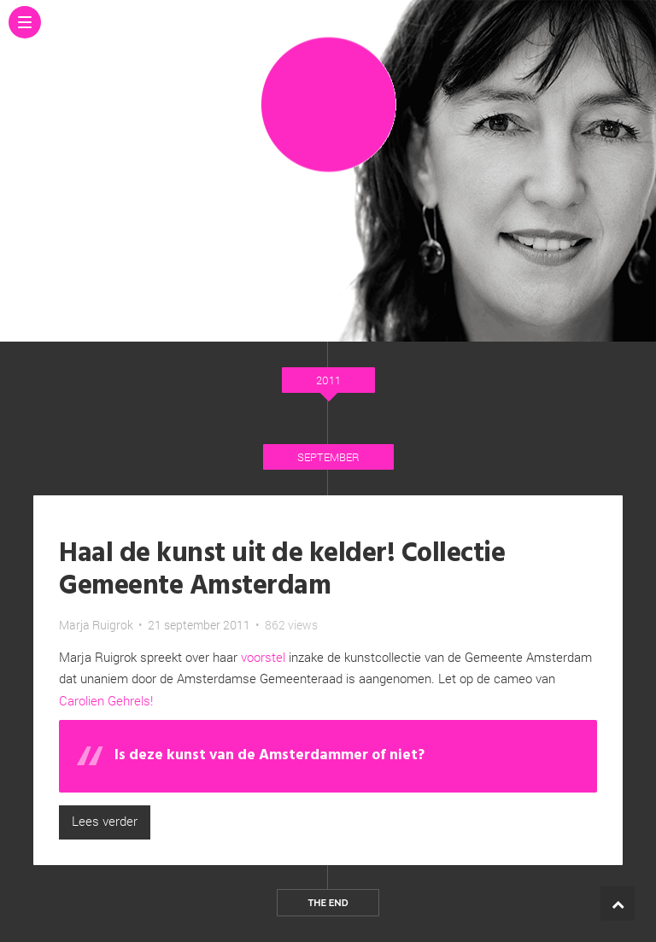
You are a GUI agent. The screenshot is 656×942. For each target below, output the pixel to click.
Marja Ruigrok (96, 625)
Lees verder (105, 820)
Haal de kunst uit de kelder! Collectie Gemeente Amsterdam (282, 570)
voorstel (263, 656)
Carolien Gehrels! (106, 700)
